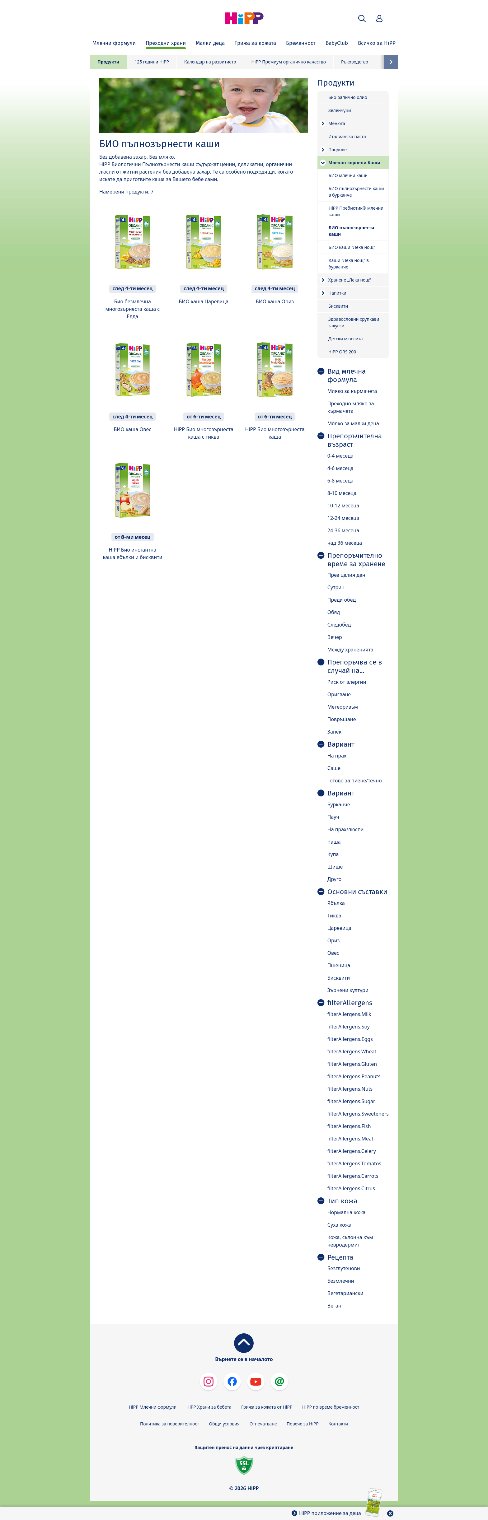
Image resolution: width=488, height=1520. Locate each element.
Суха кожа (339, 1224)
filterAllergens (349, 1003)
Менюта (336, 123)
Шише (335, 866)
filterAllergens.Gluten (352, 1064)
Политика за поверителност (169, 1424)
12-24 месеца (343, 518)
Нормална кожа (346, 1212)
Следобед (339, 624)
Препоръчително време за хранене (356, 560)
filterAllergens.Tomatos (354, 1163)
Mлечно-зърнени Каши (354, 163)
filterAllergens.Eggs (350, 1039)
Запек (334, 731)
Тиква (334, 915)
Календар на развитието (210, 62)
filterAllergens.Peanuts (354, 1076)
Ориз (333, 940)
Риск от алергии (346, 681)
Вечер (334, 637)
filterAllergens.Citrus (351, 1188)
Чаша (334, 841)
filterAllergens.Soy (348, 1026)
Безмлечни (340, 1280)
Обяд (333, 612)
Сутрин (336, 587)
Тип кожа (342, 1201)
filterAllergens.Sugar (351, 1101)
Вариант (340, 744)
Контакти (338, 1424)
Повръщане (341, 719)
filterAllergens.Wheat (351, 1051)
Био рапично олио (347, 97)
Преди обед (341, 599)
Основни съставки (357, 892)
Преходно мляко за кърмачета (350, 407)
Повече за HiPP (303, 1424)
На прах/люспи (345, 829)
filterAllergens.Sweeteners (358, 1113)
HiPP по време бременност (330, 1407)
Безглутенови (343, 1268)
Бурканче (338, 804)
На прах (336, 755)
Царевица (339, 928)
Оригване (339, 694)
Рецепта (340, 1257)
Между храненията (350, 649)
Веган (334, 1305)
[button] (362, 18)
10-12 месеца (343, 505)
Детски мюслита (345, 339)
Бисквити (338, 306)
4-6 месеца (340, 468)
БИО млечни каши (348, 175)
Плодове (337, 149)
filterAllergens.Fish (349, 1126)
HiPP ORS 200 (342, 352)
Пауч (333, 817)
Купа (333, 854)
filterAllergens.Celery (351, 1151)
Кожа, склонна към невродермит (350, 1241)
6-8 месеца (340, 480)
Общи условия (224, 1424)
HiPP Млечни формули (152, 1407)
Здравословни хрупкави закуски (353, 322)
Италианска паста (347, 136)
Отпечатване (263, 1424)
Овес (333, 952)
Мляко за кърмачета (352, 391)
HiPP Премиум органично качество (288, 62)
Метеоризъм (342, 706)
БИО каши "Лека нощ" (352, 247)
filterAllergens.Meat (350, 1138)
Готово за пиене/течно (354, 780)
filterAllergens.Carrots (352, 1176)
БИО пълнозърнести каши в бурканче (356, 191)
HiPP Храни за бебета (209, 1407)
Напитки (337, 293)
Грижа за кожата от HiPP (266, 1407)
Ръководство (354, 62)
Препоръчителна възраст (354, 440)
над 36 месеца (344, 542)
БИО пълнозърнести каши (351, 231)
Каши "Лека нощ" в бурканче (349, 263)
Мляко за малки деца (353, 423)
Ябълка (336, 903)
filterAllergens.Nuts (350, 1088)
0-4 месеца (340, 455)
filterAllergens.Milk (349, 1014)
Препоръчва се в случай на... (354, 666)
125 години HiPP (151, 62)
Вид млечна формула (346, 375)
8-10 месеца (341, 493)
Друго (334, 879)
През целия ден (346, 574)
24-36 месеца (343, 530)
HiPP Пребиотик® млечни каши (356, 211)
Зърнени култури (347, 990)
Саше (333, 768)
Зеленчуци (339, 110)
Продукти (108, 62)
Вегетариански (345, 1293)
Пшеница (338, 965)
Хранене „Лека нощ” (349, 280)
